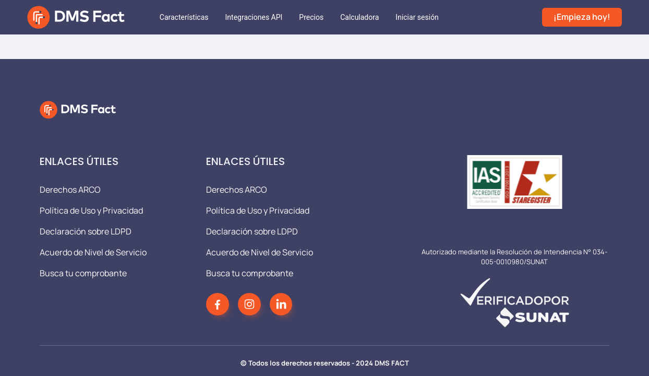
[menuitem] (184, 17)
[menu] (346, 17)
